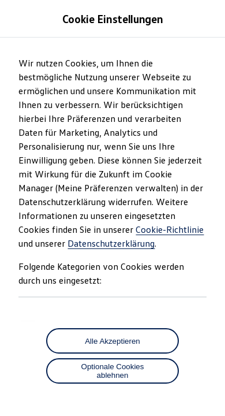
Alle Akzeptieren (112, 341)
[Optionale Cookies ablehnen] (112, 371)
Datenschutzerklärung (111, 243)
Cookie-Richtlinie (170, 229)
